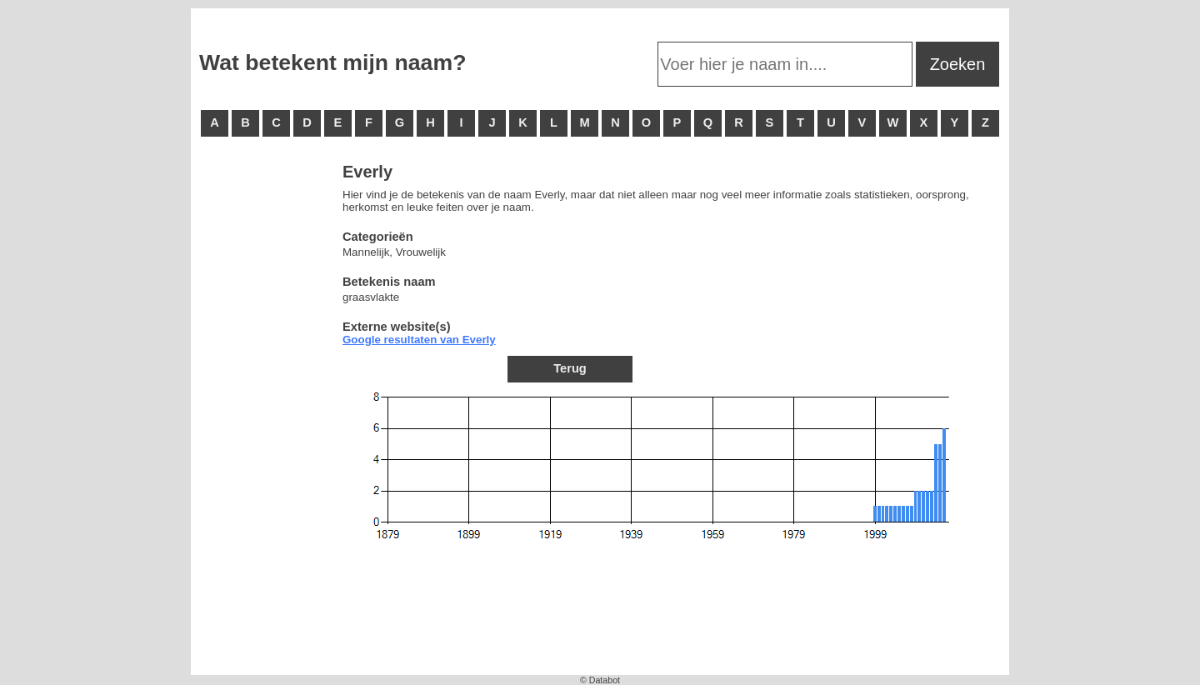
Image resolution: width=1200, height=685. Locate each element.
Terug (570, 368)
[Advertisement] (265, 417)
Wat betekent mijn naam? (332, 62)
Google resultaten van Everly (419, 339)
